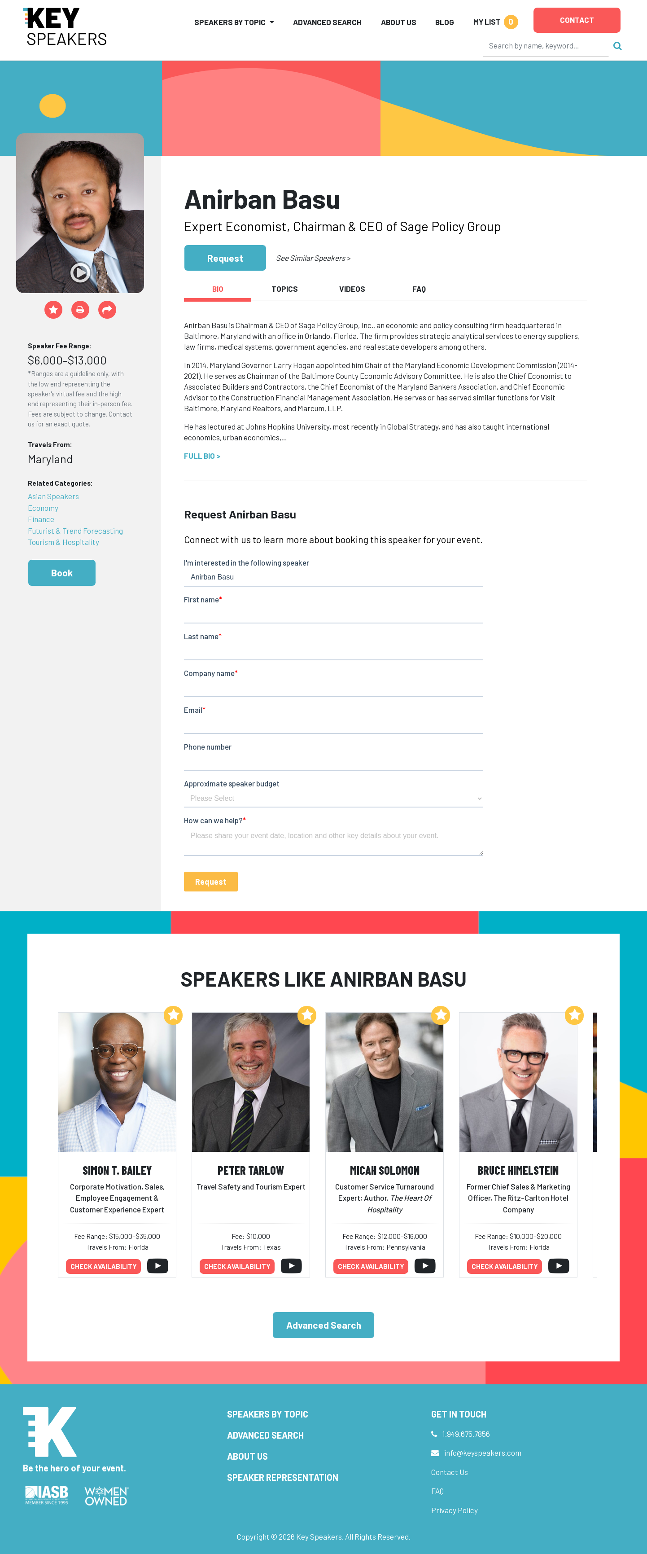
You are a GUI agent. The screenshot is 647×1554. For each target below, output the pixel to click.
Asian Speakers (53, 496)
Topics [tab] (284, 288)
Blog (444, 22)
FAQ (437, 1490)
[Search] (546, 45)
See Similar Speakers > (313, 257)
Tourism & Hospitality (63, 541)
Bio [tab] (217, 288)
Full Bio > (202, 455)
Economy (43, 507)
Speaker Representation (282, 1477)
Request (225, 257)
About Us (398, 22)
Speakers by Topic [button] (230, 22)
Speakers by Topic (267, 1414)
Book (62, 572)
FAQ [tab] (419, 288)
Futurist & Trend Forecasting (75, 530)
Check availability (103, 1266)
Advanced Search (327, 22)
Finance (41, 518)
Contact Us (449, 1471)
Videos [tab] (352, 288)
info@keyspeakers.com (482, 1452)
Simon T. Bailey (117, 1170)
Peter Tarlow (251, 1170)
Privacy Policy (454, 1510)
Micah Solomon (385, 1170)
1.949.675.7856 (466, 1433)
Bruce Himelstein (518, 1170)
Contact (577, 19)
